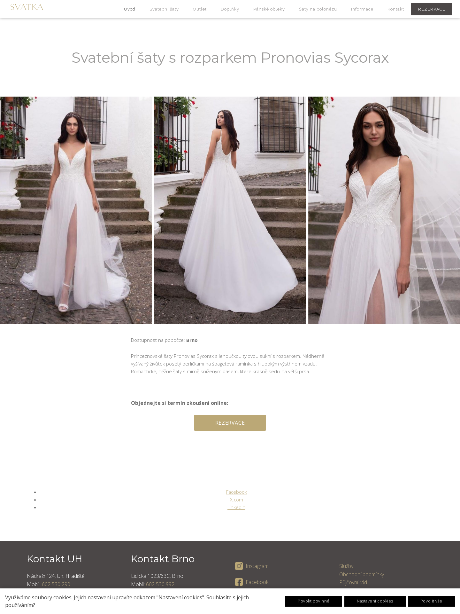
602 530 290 (56, 583)
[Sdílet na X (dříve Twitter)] (236, 499)
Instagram (257, 565)
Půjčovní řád (353, 582)
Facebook (257, 581)
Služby (346, 565)
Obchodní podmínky (361, 573)
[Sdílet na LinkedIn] (236, 506)
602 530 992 (160, 583)
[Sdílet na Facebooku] (236, 491)
